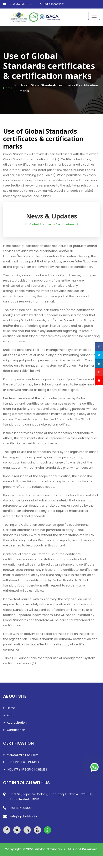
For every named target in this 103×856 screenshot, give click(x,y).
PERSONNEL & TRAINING (21, 762)
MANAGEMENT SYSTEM (20, 755)
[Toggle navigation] (94, 16)
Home (7, 88)
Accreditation (15, 723)
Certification (14, 730)
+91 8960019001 (54, 4)
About (9, 715)
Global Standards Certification (52, 224)
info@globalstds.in (20, 4)
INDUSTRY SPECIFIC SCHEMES (25, 769)
